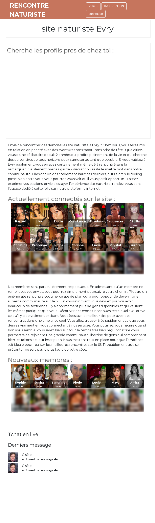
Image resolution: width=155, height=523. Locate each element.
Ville (92, 6)
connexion (96, 14)
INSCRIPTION (114, 6)
